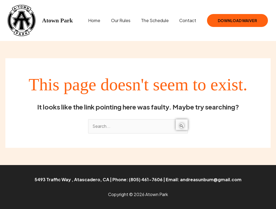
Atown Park (57, 20)
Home (101, 20)
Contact (188, 20)
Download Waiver (237, 20)
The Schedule (158, 20)
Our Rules (125, 20)
